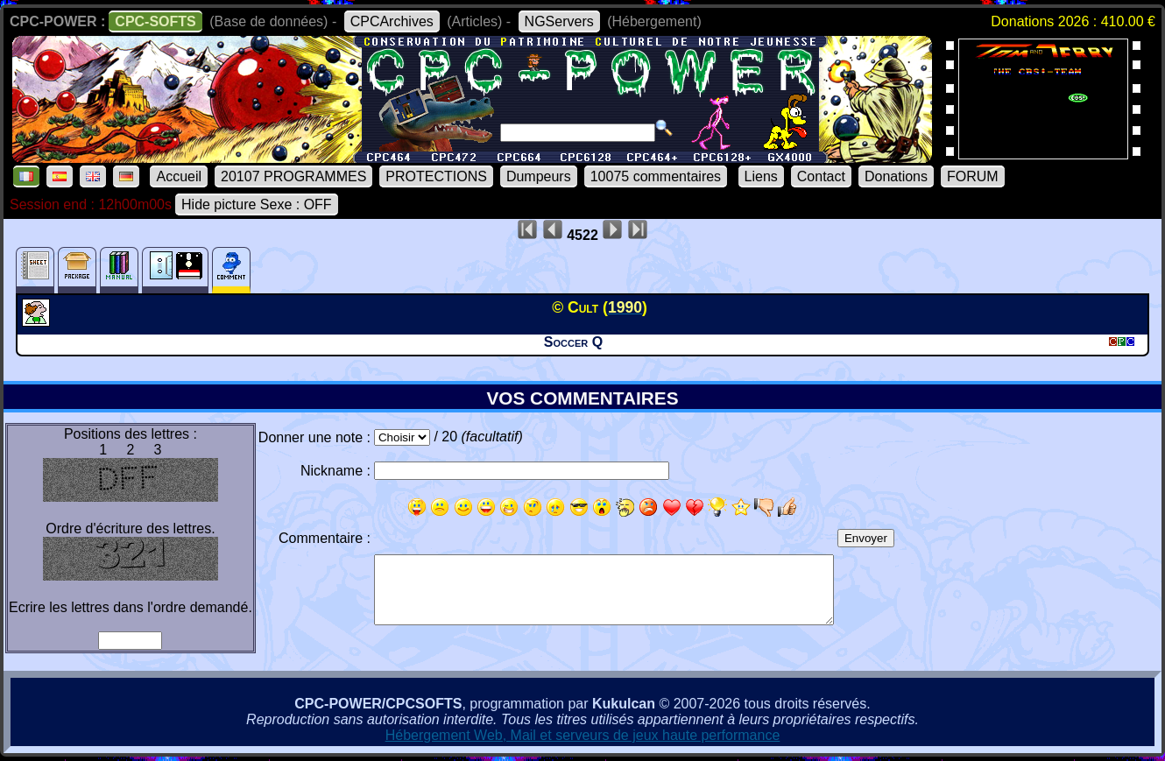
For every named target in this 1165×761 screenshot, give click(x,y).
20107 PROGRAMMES (293, 176)
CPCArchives (392, 21)
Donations (896, 176)
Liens (761, 176)
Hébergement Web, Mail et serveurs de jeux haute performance (582, 735)
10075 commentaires (655, 176)
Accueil (178, 176)
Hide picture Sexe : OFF (256, 204)
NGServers (559, 21)
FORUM (973, 176)
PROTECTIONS (436, 176)
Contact (821, 176)
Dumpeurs (538, 176)
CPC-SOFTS (155, 21)
